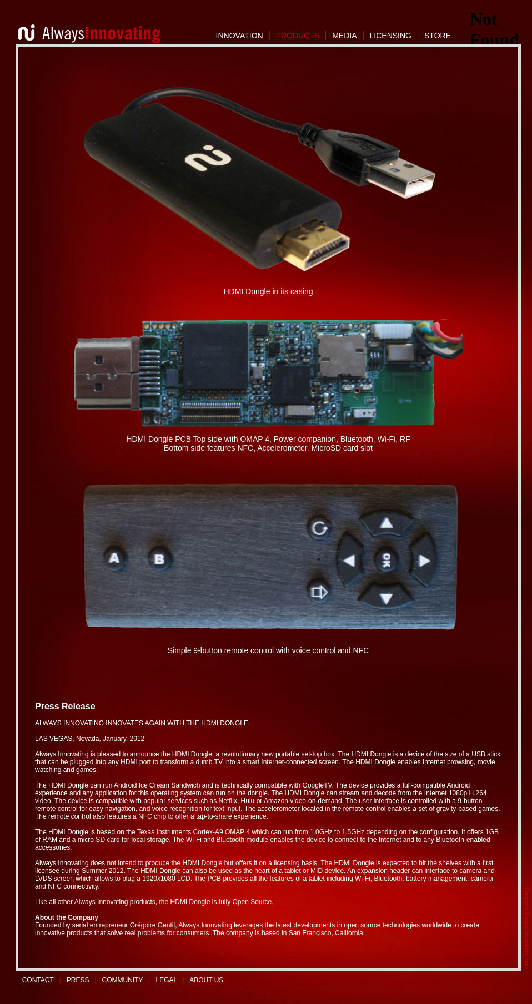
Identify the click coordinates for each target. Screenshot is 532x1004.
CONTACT (38, 980)
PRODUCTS (298, 35)
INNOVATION (239, 35)
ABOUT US (206, 980)
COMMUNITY (122, 980)
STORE (437, 35)
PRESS (78, 980)
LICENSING (390, 35)
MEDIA (344, 35)
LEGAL (166, 980)
